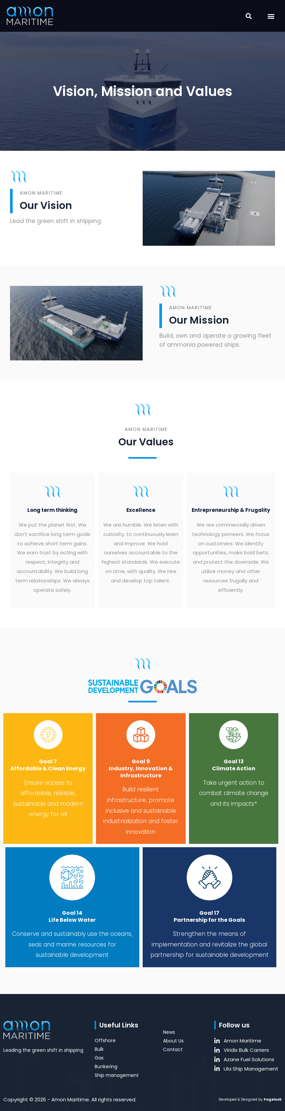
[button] (248, 15)
